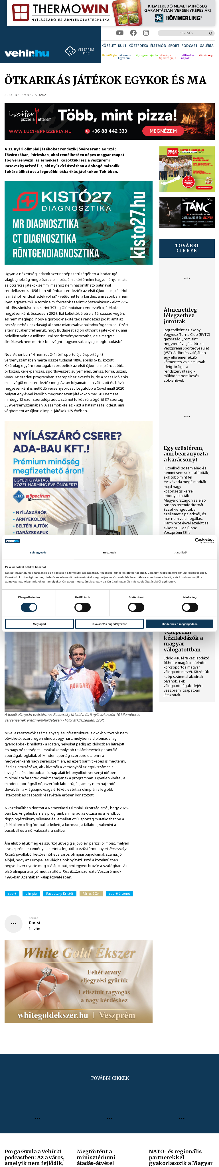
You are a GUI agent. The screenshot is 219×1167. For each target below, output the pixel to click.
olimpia (31, 893)
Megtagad (39, 624)
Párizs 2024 (91, 893)
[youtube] (119, 33)
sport (12, 893)
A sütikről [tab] (181, 552)
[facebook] (133, 33)
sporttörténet (119, 893)
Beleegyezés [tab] (38, 552)
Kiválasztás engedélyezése (109, 624)
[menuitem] (109, 45)
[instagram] (146, 33)
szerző (33, 918)
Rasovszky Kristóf (59, 893)
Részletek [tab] (109, 552)
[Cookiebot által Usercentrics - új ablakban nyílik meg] (189, 540)
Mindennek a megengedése (180, 624)
